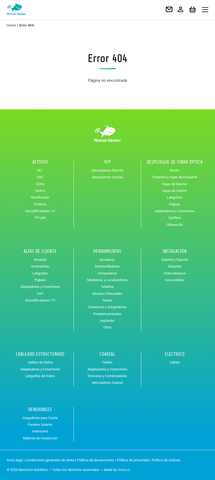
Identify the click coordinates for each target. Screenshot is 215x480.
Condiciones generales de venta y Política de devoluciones (70, 460)
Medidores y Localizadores (107, 280)
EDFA (40, 184)
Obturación (174, 225)
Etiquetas (175, 266)
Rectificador (40, 197)
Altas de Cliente (40, 251)
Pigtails (174, 204)
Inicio (11, 25)
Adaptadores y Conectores (175, 211)
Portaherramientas (107, 314)
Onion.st (123, 470)
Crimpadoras (107, 273)
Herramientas (107, 251)
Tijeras (107, 300)
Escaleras (107, 260)
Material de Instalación (40, 438)
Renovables (40, 409)
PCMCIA (40, 204)
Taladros (107, 287)
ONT (40, 177)
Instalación (175, 251)
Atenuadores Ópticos (107, 170)
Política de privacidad (133, 460)
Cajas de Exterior (174, 184)
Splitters (174, 218)
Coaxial (107, 354)
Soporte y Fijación (174, 260)
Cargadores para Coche (40, 418)
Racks (174, 170)
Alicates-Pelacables (107, 294)
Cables (107, 362)
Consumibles (175, 280)
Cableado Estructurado (40, 354)
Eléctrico (175, 354)
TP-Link (40, 218)
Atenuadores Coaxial (107, 177)
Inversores (40, 431)
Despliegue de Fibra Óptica (175, 162)
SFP (107, 162)
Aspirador (107, 321)
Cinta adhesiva (175, 273)
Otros (107, 327)
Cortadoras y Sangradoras (107, 307)
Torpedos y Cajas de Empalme (174, 177)
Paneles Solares (40, 425)
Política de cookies (166, 460)
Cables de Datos (40, 362)
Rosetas (40, 260)
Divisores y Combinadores (107, 376)
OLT (40, 170)
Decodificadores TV (40, 211)
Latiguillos (174, 197)
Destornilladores (107, 266)
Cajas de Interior (174, 191)
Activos (40, 162)
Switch (40, 191)
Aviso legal (15, 460)
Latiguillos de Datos (40, 376)
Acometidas (40, 266)
